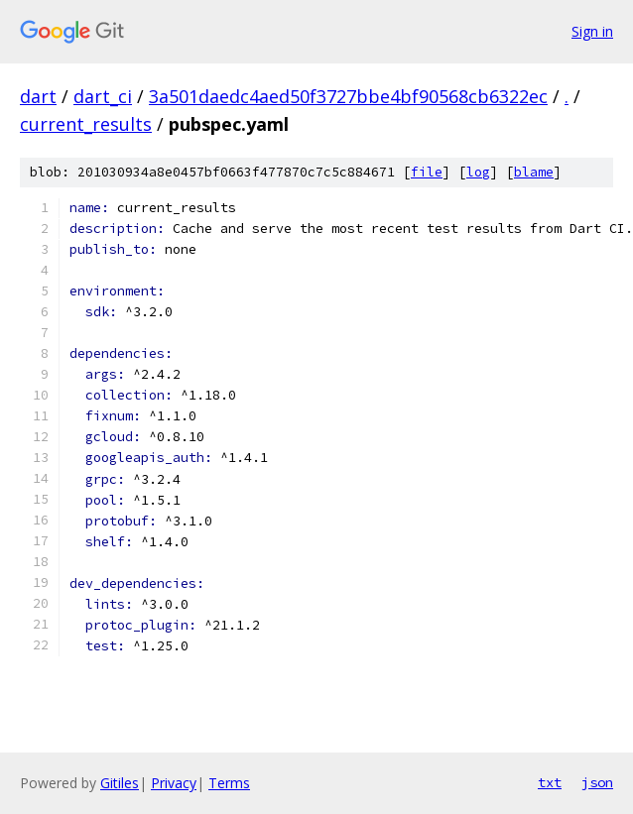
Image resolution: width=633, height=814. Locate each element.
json (597, 782)
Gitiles (119, 782)
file (427, 172)
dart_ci (102, 96)
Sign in (592, 31)
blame (534, 172)
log (478, 172)
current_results (86, 124)
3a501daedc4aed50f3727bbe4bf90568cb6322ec (348, 96)
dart (38, 96)
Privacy (173, 782)
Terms (229, 782)
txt (550, 782)
